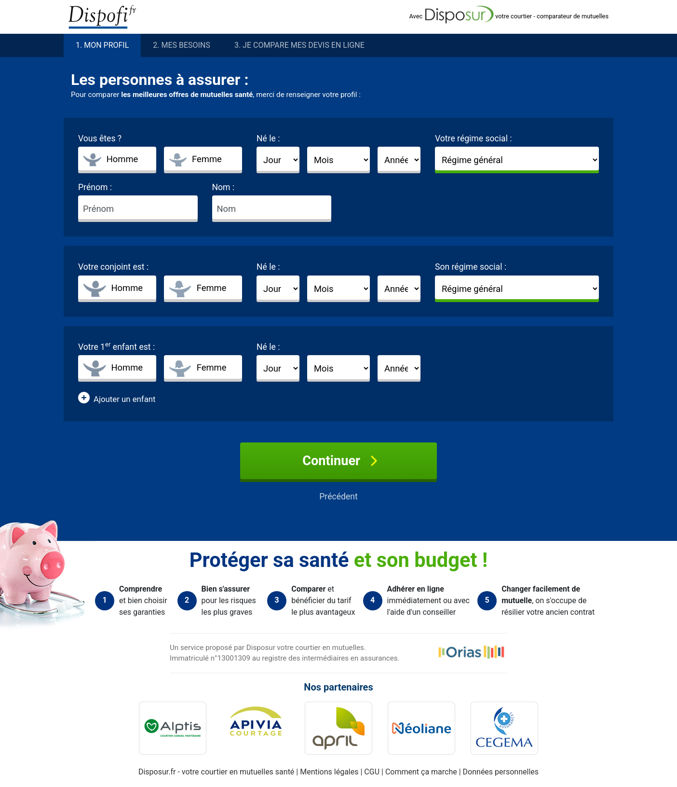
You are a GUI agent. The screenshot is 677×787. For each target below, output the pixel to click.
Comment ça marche (422, 771)
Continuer (338, 461)
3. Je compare (299, 45)
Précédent (338, 496)
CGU (372, 771)
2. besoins (181, 45)
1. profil (102, 45)
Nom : (223, 187)
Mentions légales (330, 771)
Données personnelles (501, 771)
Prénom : (95, 187)
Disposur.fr (157, 771)
